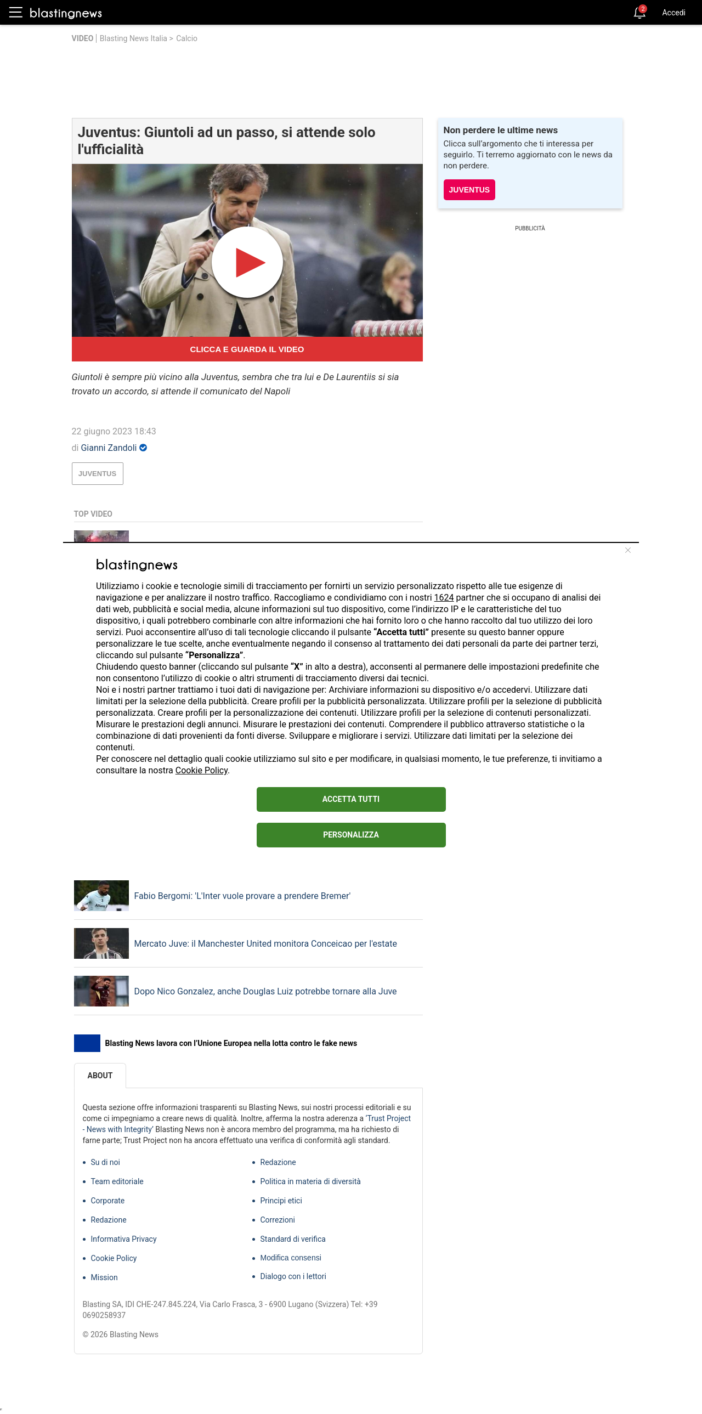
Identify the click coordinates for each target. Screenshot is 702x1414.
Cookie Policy (202, 770)
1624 (444, 597)
